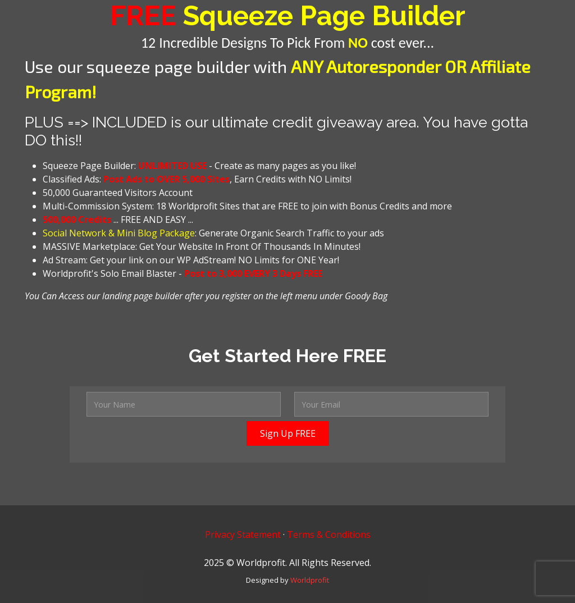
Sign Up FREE (288, 433)
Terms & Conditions (329, 534)
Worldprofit (309, 580)
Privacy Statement (243, 534)
